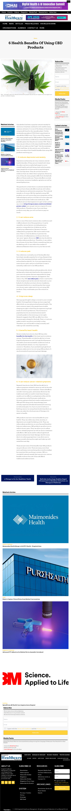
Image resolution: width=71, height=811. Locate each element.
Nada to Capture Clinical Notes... (57, 142)
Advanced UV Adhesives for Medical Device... (7, 170)
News (11, 24)
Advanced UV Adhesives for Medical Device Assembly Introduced (22, 651)
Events (10, 12)
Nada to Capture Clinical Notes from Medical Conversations (20, 599)
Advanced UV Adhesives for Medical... (59, 148)
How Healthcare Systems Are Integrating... (59, 131)
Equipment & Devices (6, 166)
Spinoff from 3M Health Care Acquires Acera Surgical (18, 704)
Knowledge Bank (48, 24)
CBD (37, 238)
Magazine (24, 12)
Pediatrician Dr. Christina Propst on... (59, 153)
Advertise (52, 12)
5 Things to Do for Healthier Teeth (17, 479)
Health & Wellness (5, 136)
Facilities (5, 702)
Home (4, 12)
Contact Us (32, 28)
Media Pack (33, 12)
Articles (19, 24)
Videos (16, 12)
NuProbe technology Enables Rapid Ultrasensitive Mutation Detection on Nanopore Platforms (53, 480)
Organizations (9, 28)
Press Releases (32, 24)
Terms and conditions (62, 88)
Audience (22, 28)
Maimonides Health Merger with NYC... (59, 137)
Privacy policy (64, 89)
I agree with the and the (62, 87)
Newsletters (43, 12)
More (42, 28)
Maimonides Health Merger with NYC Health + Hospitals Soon (21, 546)
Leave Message (60, 116)
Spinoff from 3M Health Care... (58, 158)
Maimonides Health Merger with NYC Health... (7, 140)
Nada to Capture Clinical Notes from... (7, 155)
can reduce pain (33, 278)
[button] (68, 12)
